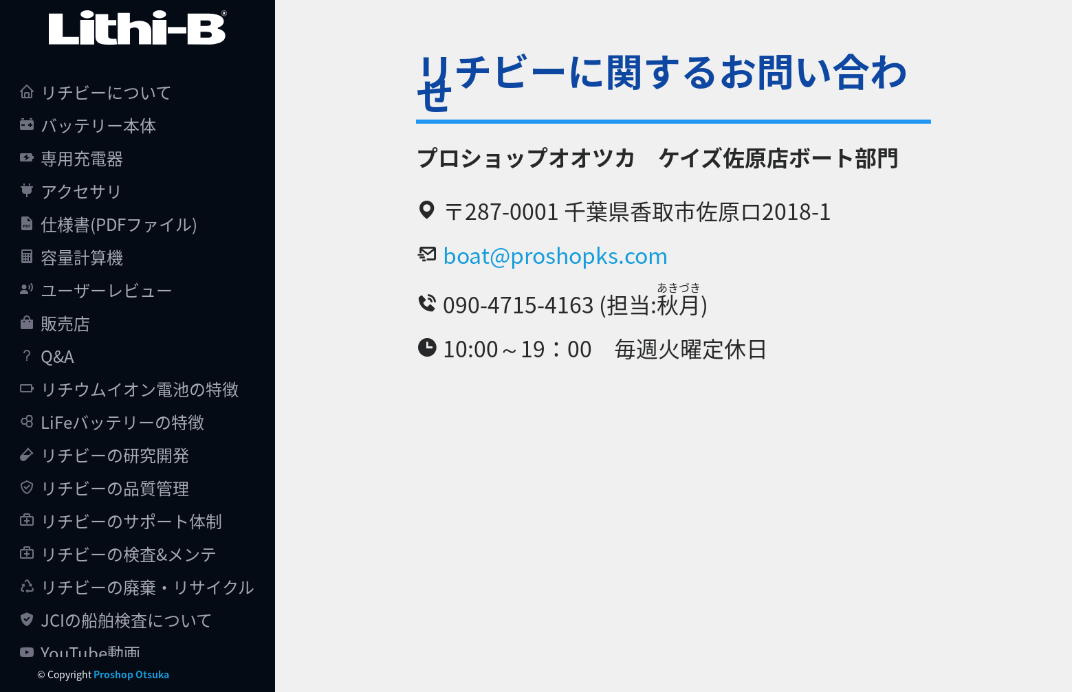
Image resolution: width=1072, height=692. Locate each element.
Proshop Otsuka (131, 674)
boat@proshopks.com (555, 254)
